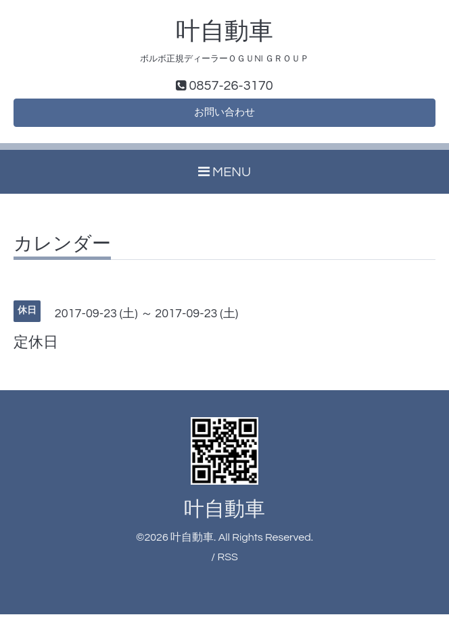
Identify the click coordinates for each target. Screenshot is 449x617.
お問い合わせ (224, 114)
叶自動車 (224, 32)
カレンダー (62, 247)
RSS (227, 560)
